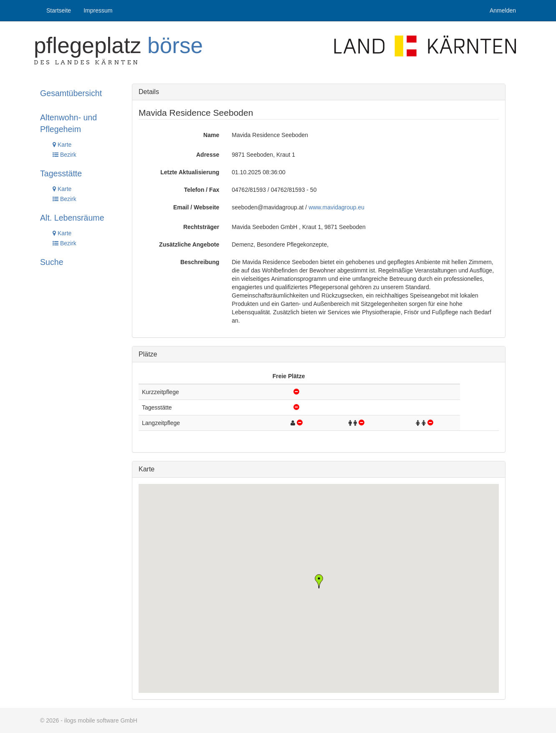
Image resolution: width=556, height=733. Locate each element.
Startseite (58, 10)
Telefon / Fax (202, 189)
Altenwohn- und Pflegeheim (68, 123)
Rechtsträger (201, 227)
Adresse (207, 154)
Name (211, 135)
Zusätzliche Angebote (189, 244)
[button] (319, 581)
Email (181, 207)
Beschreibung (199, 262)
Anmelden (503, 10)
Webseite (206, 207)
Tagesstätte (61, 173)
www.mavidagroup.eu (336, 207)
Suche (51, 262)
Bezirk (64, 154)
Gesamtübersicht (71, 93)
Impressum (97, 10)
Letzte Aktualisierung (189, 172)
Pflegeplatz (118, 45)
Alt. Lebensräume (72, 217)
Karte (62, 144)
